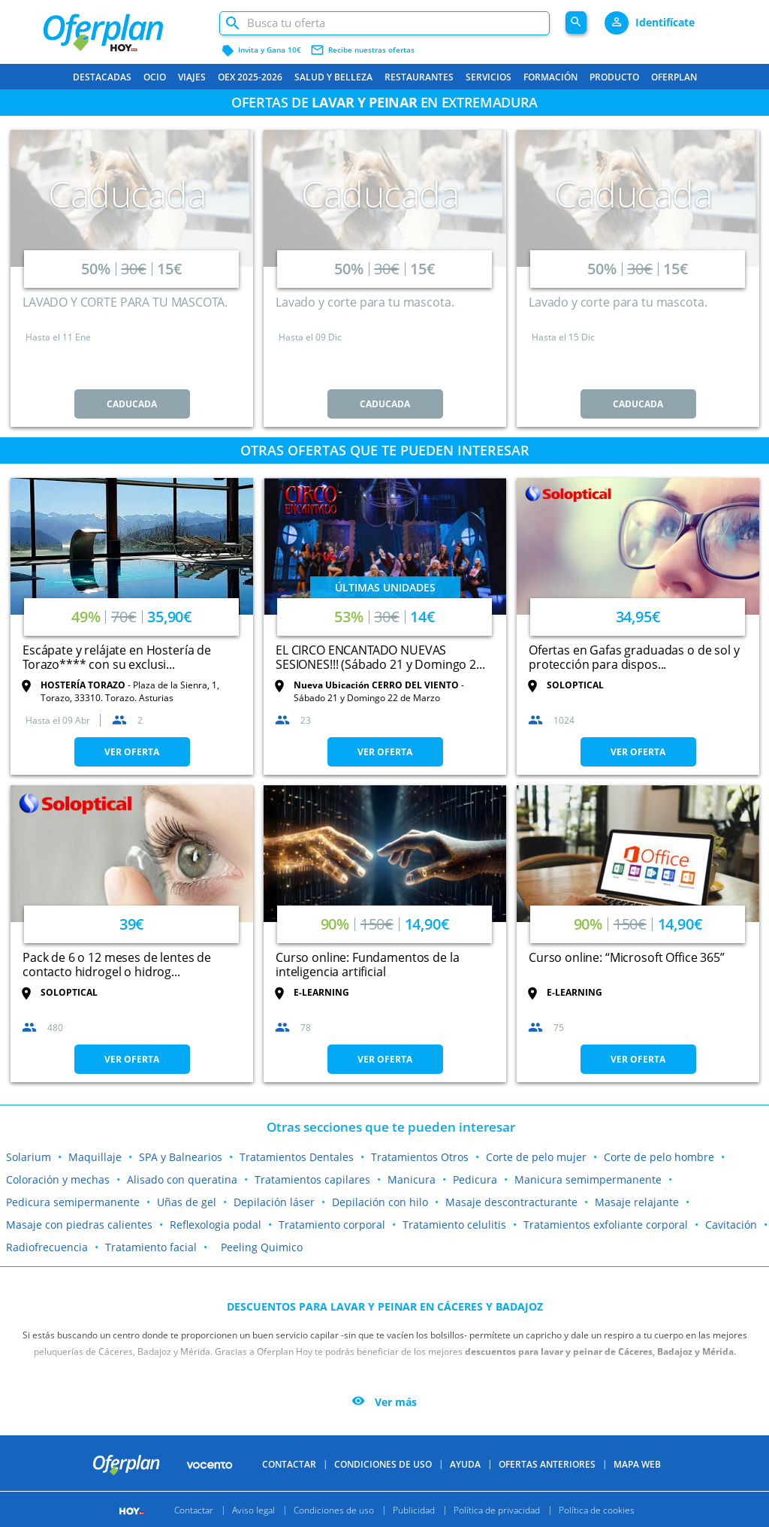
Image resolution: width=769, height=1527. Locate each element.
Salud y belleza (333, 77)
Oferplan (674, 77)
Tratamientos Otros (420, 1157)
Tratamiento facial (151, 1247)
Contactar (289, 1464)
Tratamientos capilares (312, 1179)
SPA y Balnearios (180, 1157)
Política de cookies (597, 1509)
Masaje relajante (637, 1202)
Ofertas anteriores (547, 1464)
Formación (550, 77)
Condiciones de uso (383, 1464)
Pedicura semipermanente (73, 1202)
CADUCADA (132, 404)
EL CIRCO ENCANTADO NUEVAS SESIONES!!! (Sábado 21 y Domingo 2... (380, 657)
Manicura (412, 1179)
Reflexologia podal (215, 1224)
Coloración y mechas (58, 1179)
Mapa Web (637, 1464)
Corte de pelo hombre (659, 1157)
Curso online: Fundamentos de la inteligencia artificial (367, 964)
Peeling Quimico (262, 1247)
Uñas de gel (186, 1202)
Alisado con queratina (182, 1179)
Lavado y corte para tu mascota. (365, 302)
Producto (614, 77)
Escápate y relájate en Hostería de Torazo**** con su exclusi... (117, 657)
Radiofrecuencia (47, 1247)
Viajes (192, 77)
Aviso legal (253, 1509)
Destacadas (102, 77)
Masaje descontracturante (511, 1202)
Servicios (488, 77)
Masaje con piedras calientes (79, 1224)
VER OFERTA (131, 751)
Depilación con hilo (380, 1202)
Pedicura (475, 1179)
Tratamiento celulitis (454, 1224)
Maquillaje (95, 1157)
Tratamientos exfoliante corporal (605, 1224)
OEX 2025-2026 (250, 77)
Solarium (28, 1157)
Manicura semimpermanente (588, 1179)
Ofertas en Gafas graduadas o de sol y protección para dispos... (634, 657)
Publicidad (414, 1509)
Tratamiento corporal (332, 1224)
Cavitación (731, 1224)
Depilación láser (274, 1202)
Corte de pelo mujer (536, 1157)
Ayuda (465, 1464)
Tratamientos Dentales (297, 1157)
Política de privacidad (497, 1509)
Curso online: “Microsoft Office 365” (627, 957)
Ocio (154, 77)
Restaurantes (419, 77)
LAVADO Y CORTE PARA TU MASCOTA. (125, 302)
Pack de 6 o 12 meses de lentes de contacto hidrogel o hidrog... (117, 964)
